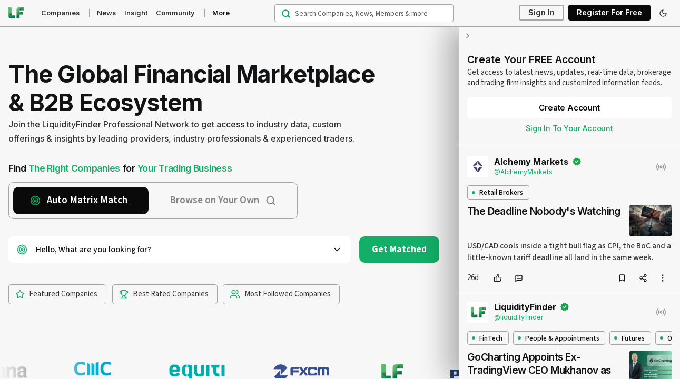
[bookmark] (622, 277)
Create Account (569, 108)
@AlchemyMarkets (523, 172)
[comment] (518, 277)
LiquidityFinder (525, 307)
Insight (135, 13)
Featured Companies (56, 294)
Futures (629, 338)
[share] (643, 277)
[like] (497, 277)
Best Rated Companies (164, 294)
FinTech (487, 338)
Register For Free (609, 12)
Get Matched (399, 249)
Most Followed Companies (280, 294)
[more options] (663, 278)
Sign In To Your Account (569, 128)
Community (175, 13)
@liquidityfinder (518, 317)
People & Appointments (558, 338)
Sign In (541, 12)
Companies (60, 13)
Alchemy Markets (531, 161)
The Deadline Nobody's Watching (543, 211)
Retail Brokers (497, 192)
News (106, 13)
